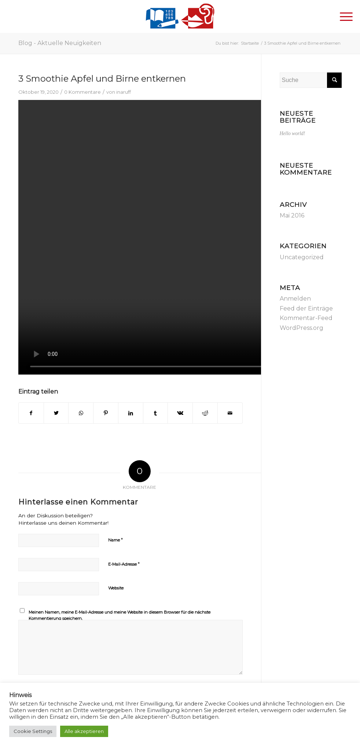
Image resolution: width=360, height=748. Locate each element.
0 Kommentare (82, 92)
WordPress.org (301, 327)
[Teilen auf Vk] (180, 413)
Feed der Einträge (306, 308)
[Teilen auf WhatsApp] (81, 413)
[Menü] (343, 16)
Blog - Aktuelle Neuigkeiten (59, 43)
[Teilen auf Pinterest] (105, 413)
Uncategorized (302, 257)
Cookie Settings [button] (33, 731)
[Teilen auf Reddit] (205, 413)
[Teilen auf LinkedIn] (130, 413)
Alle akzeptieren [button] (84, 731)
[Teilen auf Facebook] (31, 413)
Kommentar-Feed (306, 318)
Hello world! (292, 133)
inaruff (123, 92)
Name (115, 540)
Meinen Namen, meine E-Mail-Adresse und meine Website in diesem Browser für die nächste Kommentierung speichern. (119, 615)
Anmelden (295, 298)
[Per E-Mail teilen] (230, 413)
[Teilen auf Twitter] (56, 413)
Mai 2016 (292, 215)
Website (116, 588)
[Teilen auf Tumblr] (155, 413)
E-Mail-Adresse (124, 564)
